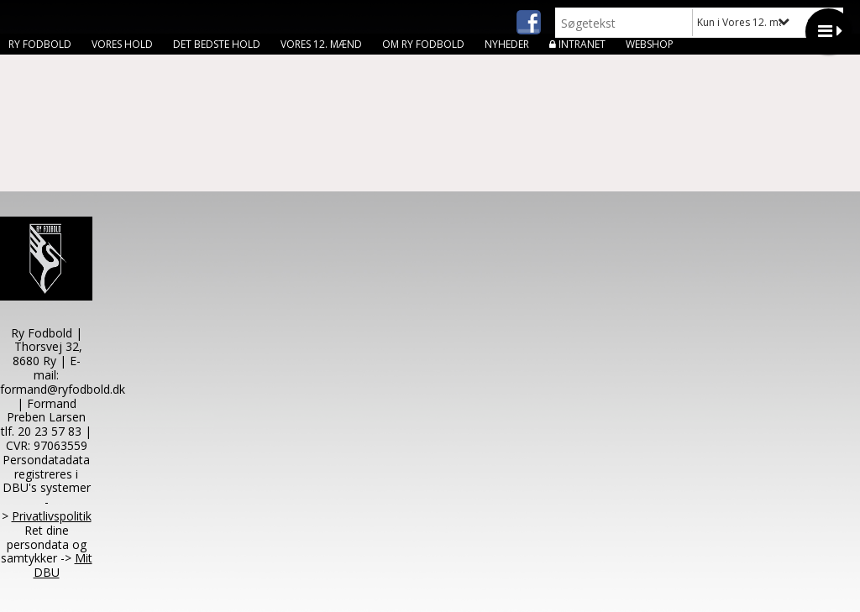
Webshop (650, 44)
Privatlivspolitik (52, 516)
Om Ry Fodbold (423, 44)
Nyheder (507, 44)
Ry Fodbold (39, 44)
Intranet (582, 44)
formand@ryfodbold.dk (62, 389)
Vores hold (122, 44)
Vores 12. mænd (321, 44)
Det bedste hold (216, 44)
